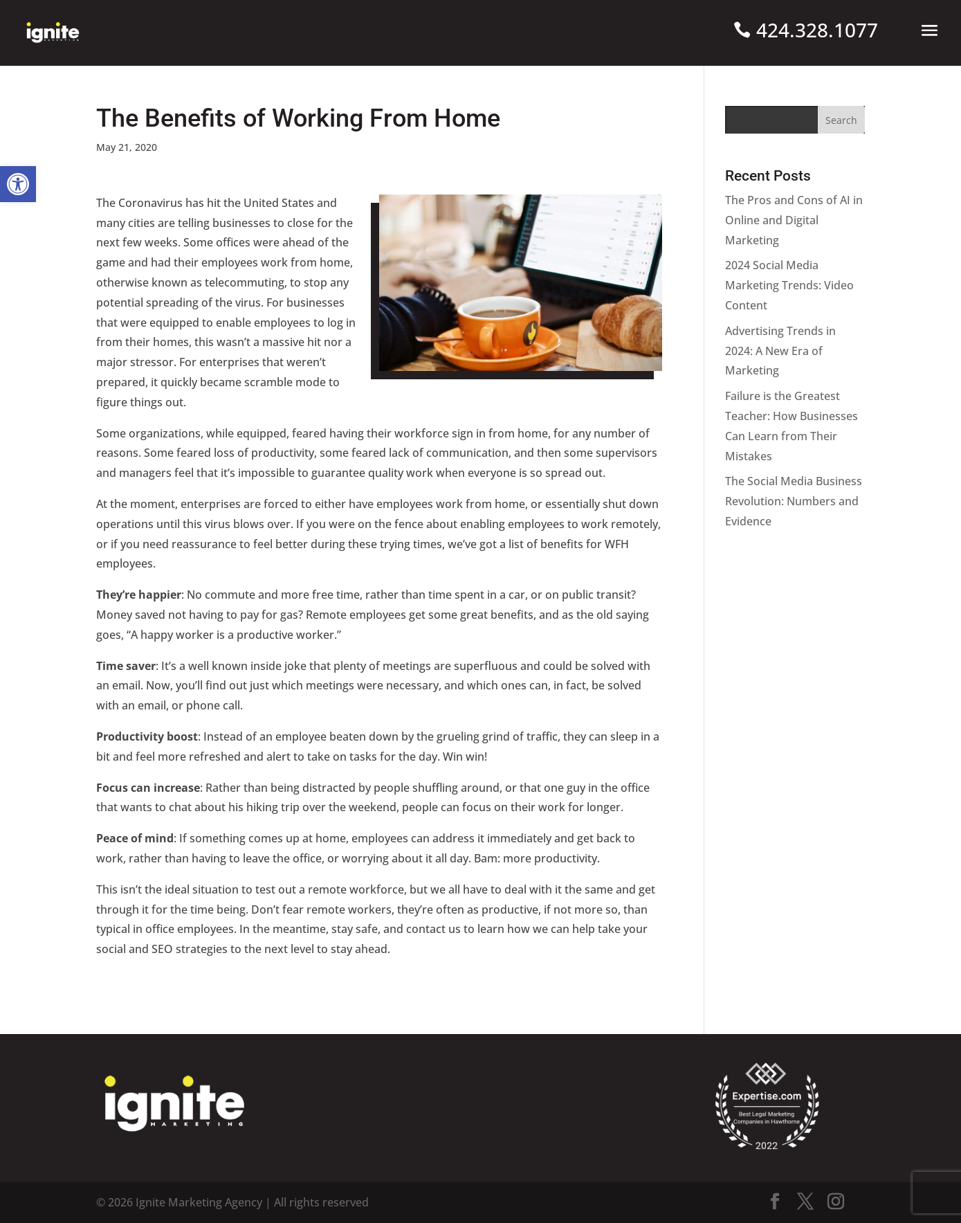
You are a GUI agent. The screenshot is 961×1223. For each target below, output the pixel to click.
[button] (18, 184)
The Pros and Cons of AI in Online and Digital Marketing (794, 220)
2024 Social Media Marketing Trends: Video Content (789, 285)
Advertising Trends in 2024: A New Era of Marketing (780, 351)
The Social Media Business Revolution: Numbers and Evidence (793, 501)
